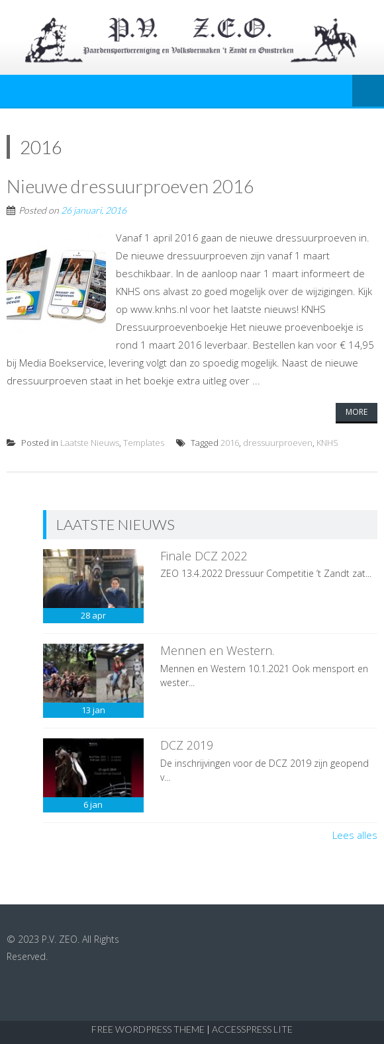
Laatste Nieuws (89, 443)
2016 (229, 443)
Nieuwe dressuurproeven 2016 (130, 186)
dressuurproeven (277, 443)
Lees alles (354, 835)
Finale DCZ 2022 (204, 556)
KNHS (327, 443)
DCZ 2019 (186, 745)
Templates (143, 443)
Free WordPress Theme (148, 1029)
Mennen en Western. (217, 650)
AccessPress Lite (252, 1029)
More (356, 411)
